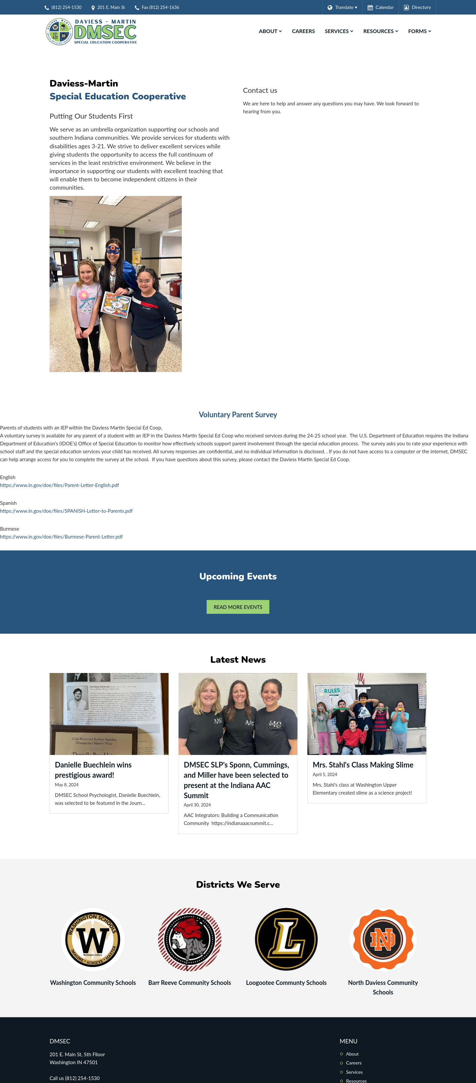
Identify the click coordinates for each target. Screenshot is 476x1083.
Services (354, 1072)
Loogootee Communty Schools (286, 982)
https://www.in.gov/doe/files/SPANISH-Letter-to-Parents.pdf (66, 511)
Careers (354, 1062)
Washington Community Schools (93, 982)
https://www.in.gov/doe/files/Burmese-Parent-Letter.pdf (61, 537)
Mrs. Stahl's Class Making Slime (363, 764)
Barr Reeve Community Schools (189, 982)
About (352, 1054)
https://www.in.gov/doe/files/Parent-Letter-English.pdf (59, 485)
